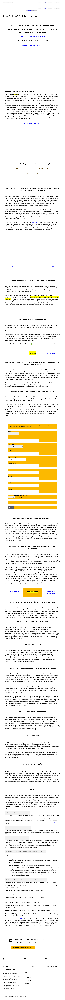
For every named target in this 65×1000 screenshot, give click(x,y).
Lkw (32, 259)
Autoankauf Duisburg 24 (8, 2)
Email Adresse (11, 482)
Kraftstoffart (11, 444)
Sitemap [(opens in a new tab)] (27, 983)
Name (9, 470)
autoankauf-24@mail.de (37, 36)
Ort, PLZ (10, 476)
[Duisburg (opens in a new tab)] (16, 94)
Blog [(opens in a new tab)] (26, 972)
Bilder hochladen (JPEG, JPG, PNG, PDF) (18, 495)
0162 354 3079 (57, 2)
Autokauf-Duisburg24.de (15, 919)
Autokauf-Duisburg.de (50, 822)
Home (39, 2)
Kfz (32, 266)
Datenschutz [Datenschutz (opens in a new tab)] (28, 980)
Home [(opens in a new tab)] (26, 969)
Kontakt (50, 2)
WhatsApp (35, 222)
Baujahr (10, 450)
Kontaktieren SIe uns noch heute (32, 45)
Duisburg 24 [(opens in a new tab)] (48, 969)
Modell (9, 438)
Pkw (13, 266)
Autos (52, 266)
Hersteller (10, 431)
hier (35, 885)
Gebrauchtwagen (12, 259)
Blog (45, 2)
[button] (0, 999)
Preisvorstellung (12, 463)
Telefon (10, 489)
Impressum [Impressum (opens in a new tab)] (28, 977)
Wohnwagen (52, 259)
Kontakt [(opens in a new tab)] (27, 975)
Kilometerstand (12, 457)
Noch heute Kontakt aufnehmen (32, 123)
